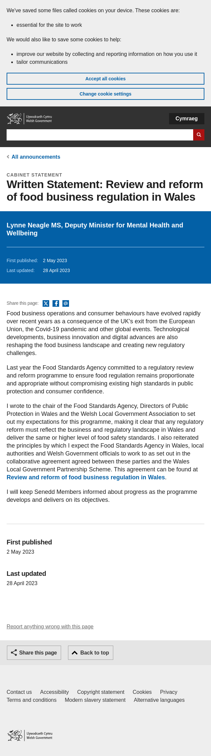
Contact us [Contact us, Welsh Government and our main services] (19, 692)
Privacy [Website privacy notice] (168, 692)
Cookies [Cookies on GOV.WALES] (142, 692)
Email (65, 303)
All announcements (36, 157)
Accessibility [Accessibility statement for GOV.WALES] (54, 692)
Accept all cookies (105, 78)
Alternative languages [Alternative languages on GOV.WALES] (159, 700)
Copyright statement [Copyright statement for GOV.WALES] (100, 692)
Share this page (38, 653)
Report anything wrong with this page (50, 626)
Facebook (56, 303)
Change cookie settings (105, 94)
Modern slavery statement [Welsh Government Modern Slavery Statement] (95, 700)
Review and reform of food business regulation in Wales (86, 477)
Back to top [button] (94, 653)
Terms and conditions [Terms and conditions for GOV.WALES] (31, 700)
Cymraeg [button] (187, 118)
